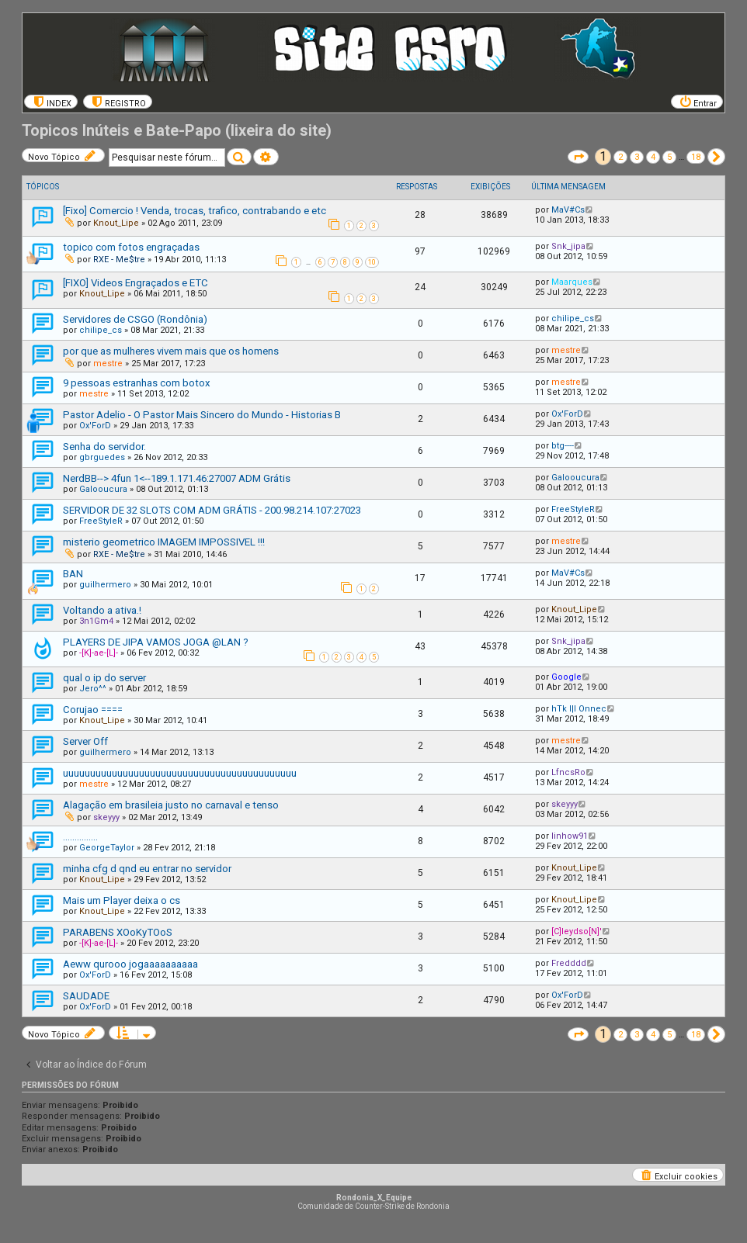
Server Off (85, 741)
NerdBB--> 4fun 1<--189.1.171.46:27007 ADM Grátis (176, 478)
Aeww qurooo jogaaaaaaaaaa (130, 964)
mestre (108, 363)
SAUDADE (86, 996)
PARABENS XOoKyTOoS (117, 932)
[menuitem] (51, 102)
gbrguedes (102, 457)
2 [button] (620, 157)
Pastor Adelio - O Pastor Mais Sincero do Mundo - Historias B (202, 415)
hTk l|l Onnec (578, 709)
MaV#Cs (568, 210)
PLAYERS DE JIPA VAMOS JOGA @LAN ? (155, 642)
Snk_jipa (568, 246)
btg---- (562, 446)
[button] (578, 157)
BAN (73, 574)
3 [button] (636, 157)
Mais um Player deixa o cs (121, 900)
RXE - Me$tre (119, 259)
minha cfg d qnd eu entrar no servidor (147, 868)
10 (372, 262)
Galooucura (103, 489)
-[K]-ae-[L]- (98, 653)
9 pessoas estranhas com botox (136, 383)
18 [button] (695, 157)
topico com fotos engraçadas (131, 247)
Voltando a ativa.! (102, 610)
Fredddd (568, 963)
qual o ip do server (104, 678)
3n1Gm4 (96, 621)
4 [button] (653, 157)
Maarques (571, 282)
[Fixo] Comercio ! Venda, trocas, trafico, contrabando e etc (194, 210)
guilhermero (105, 585)
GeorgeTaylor (106, 848)
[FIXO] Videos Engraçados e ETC (135, 283)
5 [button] (669, 157)
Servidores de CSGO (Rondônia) (135, 319)
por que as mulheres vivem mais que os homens (171, 351)
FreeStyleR (101, 521)
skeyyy (106, 817)
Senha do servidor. (104, 446)
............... (80, 837)
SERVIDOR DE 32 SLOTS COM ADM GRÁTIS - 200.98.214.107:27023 (212, 510)
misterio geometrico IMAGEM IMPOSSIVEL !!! (164, 542)
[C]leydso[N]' (576, 931)
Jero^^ (92, 689)
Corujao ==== (93, 709)
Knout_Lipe (116, 223)
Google (566, 677)
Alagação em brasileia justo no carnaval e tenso (171, 805)
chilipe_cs (100, 330)
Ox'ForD (95, 426)
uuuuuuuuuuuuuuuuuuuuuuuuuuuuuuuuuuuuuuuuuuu (180, 773)
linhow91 (569, 836)
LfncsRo (568, 772)
